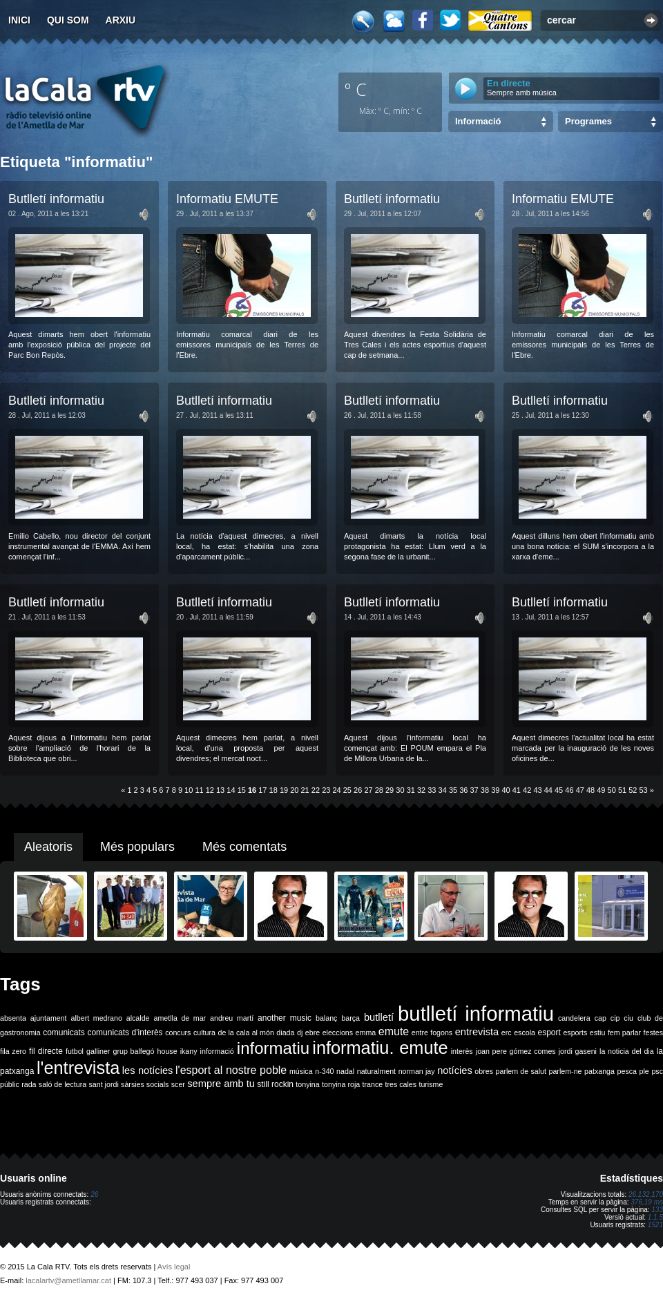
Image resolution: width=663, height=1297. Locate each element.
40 (505, 790)
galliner (98, 1051)
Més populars (137, 847)
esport (548, 1032)
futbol (75, 1051)
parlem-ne (565, 1071)
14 (231, 790)
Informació (478, 121)
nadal (345, 1071)
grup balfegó (133, 1051)
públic (9, 1084)
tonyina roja (341, 1084)
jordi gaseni (578, 1051)
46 (569, 790)
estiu (598, 1032)
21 (305, 790)
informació (217, 1051)
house (167, 1051)
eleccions (338, 1032)
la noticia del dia (626, 1051)
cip (615, 1018)
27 (368, 790)
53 (644, 790)
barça (350, 1018)
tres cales (400, 1084)
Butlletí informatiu (56, 199)
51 (622, 790)
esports (575, 1032)
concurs (178, 1032)
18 (273, 790)
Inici (19, 20)
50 (612, 790)
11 (199, 790)
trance (373, 1084)
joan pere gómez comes (516, 1051)
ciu (628, 1018)
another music (284, 1018)
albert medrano (96, 1018)
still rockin (275, 1084)
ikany (189, 1051)
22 (315, 790)
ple (644, 1071)
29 (389, 790)
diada (285, 1032)
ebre (312, 1032)
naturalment (376, 1071)
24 (336, 790)
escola (524, 1032)
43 (537, 790)
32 (421, 790)
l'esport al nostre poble (231, 1070)
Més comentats (244, 847)
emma (366, 1032)
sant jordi (104, 1084)
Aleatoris (48, 847)
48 (590, 790)
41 (516, 790)
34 (443, 790)
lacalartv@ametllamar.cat (68, 1280)
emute (393, 1031)
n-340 (324, 1071)
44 (548, 790)
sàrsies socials (145, 1084)
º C (356, 89)
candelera (574, 1018)
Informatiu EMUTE (227, 199)
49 (601, 790)
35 (453, 790)
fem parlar (624, 1032)
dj (299, 1032)
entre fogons (432, 1032)
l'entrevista (78, 1067)
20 (294, 790)
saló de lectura (62, 1084)
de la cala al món (246, 1032)
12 (210, 790)
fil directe (46, 1051)
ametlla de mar (179, 1018)
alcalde (138, 1018)
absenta (13, 1018)
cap (600, 1018)
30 (400, 790)
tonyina (307, 1084)
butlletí (379, 1017)
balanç (326, 1018)
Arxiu (121, 20)
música (301, 1071)
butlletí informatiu (476, 1013)
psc (657, 1071)
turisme (431, 1084)
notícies (454, 1070)
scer (178, 1084)
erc (506, 1032)
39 (495, 790)
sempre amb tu (221, 1083)
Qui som (68, 20)
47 (580, 790)
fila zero (13, 1051)
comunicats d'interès (124, 1032)
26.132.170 (645, 1194)
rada (28, 1084)
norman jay (416, 1071)
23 (326, 790)
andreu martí (231, 1018)
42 (527, 790)
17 (262, 790)
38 (485, 790)
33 (431, 790)
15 (242, 790)
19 (284, 790)
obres (483, 1071)
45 (559, 790)
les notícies (147, 1070)
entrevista (477, 1031)
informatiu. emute (380, 1047)
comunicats (64, 1032)
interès (462, 1051)
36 (463, 790)
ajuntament (48, 1018)
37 (474, 790)
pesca (627, 1071)
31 (411, 790)
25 (347, 790)
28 (379, 790)
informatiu (273, 1048)
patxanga (599, 1071)
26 (358, 790)
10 (188, 790)
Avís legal (174, 1266)
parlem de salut (521, 1071)
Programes (588, 121)
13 (220, 790)
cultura (204, 1032)
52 (632, 790)
